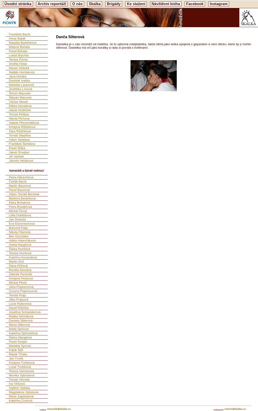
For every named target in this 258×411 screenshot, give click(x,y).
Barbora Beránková (22, 198)
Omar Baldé (17, 38)
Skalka (95, 4)
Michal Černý (18, 211)
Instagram (218, 4)
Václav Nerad (18, 101)
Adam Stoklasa (19, 139)
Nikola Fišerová (19, 232)
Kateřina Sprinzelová (23, 333)
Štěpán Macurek (20, 97)
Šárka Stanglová (20, 337)
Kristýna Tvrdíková (22, 362)
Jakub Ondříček (20, 110)
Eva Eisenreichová (22, 223)
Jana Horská (17, 76)
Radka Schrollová (21, 316)
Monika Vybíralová (21, 375)
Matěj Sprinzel (18, 329)
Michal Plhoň (18, 282)
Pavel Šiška (17, 148)
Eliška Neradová (20, 106)
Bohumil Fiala (18, 228)
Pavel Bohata (18, 51)
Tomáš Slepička (20, 135)
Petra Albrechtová (21, 177)
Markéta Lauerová (21, 85)
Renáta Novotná (20, 270)
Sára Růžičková (20, 131)
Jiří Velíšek (16, 156)
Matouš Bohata (19, 47)
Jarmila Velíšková (21, 160)
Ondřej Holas (18, 64)
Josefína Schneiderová (25, 312)
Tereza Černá (18, 59)
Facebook (195, 4)
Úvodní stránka (18, 4)
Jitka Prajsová (18, 299)
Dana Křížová (18, 266)
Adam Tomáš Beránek (24, 194)
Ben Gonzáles (18, 236)
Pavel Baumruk (19, 190)
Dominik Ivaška (19, 80)
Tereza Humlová (20, 253)
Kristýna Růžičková (22, 127)
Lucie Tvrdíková (20, 367)
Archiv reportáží (52, 4)
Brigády (114, 4)
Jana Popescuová (21, 287)
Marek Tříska (18, 354)
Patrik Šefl (16, 350)
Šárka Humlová (19, 249)
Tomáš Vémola (19, 379)
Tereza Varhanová (21, 371)
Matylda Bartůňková (22, 42)
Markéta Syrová (20, 346)
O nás (77, 4)
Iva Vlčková (17, 383)
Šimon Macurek (20, 93)
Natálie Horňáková (22, 72)
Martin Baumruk (20, 185)
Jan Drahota (17, 219)
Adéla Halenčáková (22, 240)
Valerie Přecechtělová (24, 123)
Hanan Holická (19, 68)
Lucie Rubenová (20, 303)
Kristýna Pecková (21, 278)
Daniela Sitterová (21, 320)
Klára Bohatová (19, 202)
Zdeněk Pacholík (20, 274)
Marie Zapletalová (21, 396)
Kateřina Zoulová (20, 400)
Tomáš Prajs (17, 295)
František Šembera (22, 144)
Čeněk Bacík (18, 181)
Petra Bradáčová (20, 207)
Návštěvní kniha (166, 4)
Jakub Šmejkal (19, 152)
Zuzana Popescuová (23, 291)
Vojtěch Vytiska (19, 388)
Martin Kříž (16, 261)
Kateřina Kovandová (23, 257)
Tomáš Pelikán (19, 114)
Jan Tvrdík (16, 358)
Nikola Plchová (19, 118)
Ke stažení (136, 4)
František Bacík (19, 34)
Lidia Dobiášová (20, 215)
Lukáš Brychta (18, 55)
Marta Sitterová (19, 325)
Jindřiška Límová (20, 89)
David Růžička (19, 308)
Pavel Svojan (18, 341)
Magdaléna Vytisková (23, 392)
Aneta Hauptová (20, 244)
